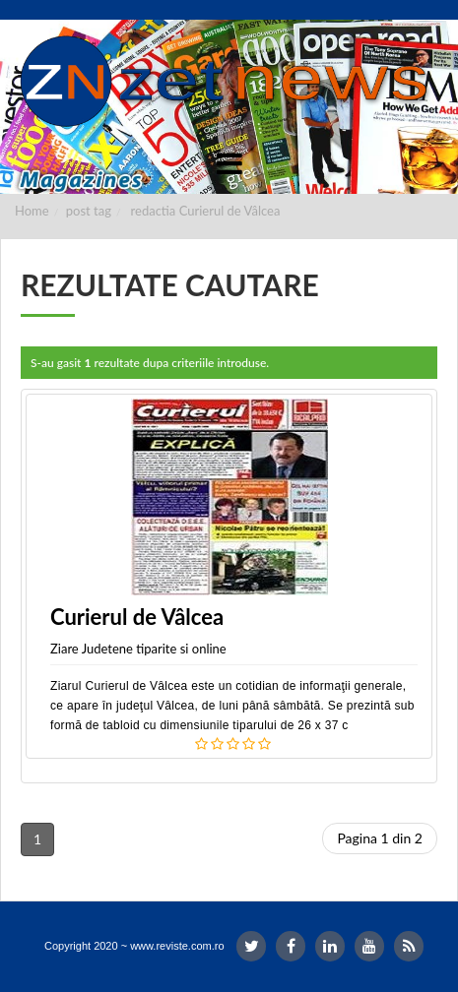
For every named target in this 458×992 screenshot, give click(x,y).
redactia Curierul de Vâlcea (206, 210)
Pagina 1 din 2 (380, 838)
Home (32, 210)
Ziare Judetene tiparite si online (138, 648)
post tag (88, 210)
